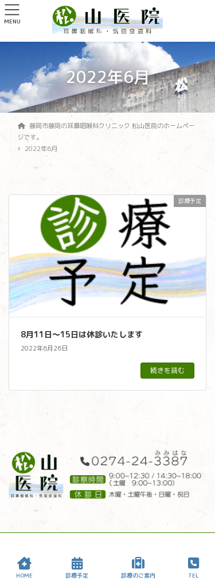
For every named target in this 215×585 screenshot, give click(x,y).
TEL (193, 568)
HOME (24, 568)
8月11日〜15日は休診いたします (82, 334)
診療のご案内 (138, 568)
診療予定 (76, 568)
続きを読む (167, 370)
